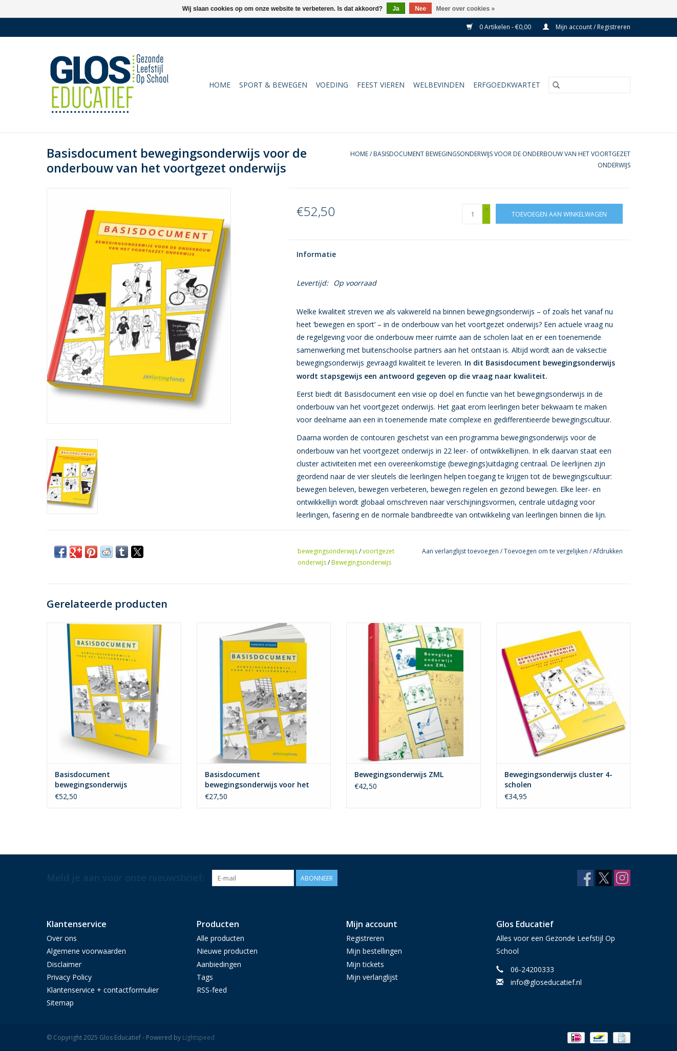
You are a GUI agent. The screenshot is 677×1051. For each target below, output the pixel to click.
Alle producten (220, 938)
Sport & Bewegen (273, 85)
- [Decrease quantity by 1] (486, 218)
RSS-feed (212, 990)
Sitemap (60, 1002)
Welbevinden (438, 85)
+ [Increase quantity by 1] (487, 209)
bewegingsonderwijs (327, 551)
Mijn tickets (365, 964)
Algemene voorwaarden (86, 951)
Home (219, 85)
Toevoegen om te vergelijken (546, 551)
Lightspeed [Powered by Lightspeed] (198, 1037)
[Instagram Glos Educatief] (622, 878)
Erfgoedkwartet (506, 85)
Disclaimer (64, 964)
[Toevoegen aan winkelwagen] (559, 214)
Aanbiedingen (219, 964)
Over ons (62, 938)
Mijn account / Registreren (586, 27)
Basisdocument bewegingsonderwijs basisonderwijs (91, 779)
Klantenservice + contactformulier (103, 990)
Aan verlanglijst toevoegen (461, 551)
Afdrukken (608, 551)
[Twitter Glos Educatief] (604, 878)
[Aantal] (472, 214)
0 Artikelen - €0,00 (500, 27)
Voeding (332, 85)
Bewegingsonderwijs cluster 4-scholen (558, 779)
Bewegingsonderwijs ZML (398, 774)
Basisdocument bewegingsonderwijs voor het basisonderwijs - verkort (257, 779)
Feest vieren (381, 85)
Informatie (316, 254)
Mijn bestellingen (374, 951)
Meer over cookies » (465, 8)
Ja (395, 8)
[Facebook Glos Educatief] (585, 878)
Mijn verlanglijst (372, 977)
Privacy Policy (69, 977)
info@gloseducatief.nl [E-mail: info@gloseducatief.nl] (546, 982)
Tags (205, 977)
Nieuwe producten (227, 951)
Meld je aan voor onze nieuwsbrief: (125, 877)
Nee (420, 8)
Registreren (365, 938)
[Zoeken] (589, 85)
